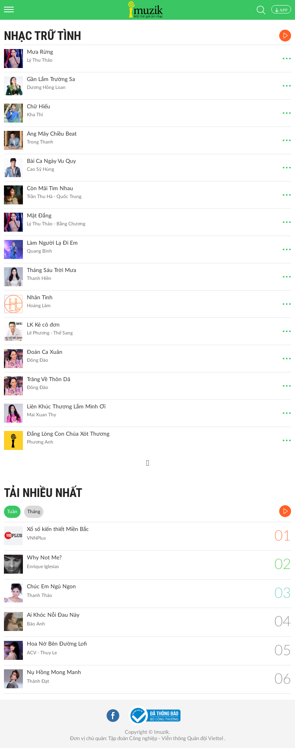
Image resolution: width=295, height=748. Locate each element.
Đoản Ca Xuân (44, 352)
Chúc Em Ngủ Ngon (51, 586)
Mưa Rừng (40, 52)
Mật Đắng (39, 216)
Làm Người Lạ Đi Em (52, 243)
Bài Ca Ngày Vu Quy (51, 161)
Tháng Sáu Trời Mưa (51, 270)
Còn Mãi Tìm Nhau (50, 188)
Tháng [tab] (33, 511)
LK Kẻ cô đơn (43, 325)
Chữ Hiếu (38, 107)
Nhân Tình (40, 297)
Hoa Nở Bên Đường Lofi (57, 644)
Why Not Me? (44, 558)
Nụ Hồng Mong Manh (54, 672)
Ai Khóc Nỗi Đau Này (53, 615)
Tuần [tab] (12, 511)
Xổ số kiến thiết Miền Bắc (58, 529)
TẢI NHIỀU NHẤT (43, 493)
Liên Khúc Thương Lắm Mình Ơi (66, 407)
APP (281, 10)
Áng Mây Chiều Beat (52, 134)
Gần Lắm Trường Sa (51, 79)
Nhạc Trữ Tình (42, 36)
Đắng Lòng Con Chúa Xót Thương (68, 434)
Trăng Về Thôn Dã (48, 379)
